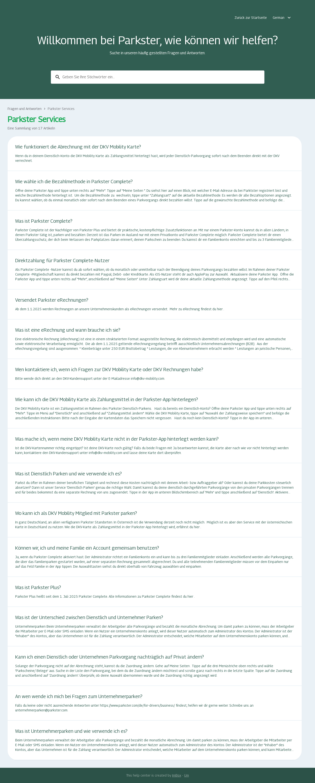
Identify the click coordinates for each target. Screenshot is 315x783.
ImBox (176, 775)
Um (186, 775)
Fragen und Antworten (25, 109)
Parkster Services (61, 109)
